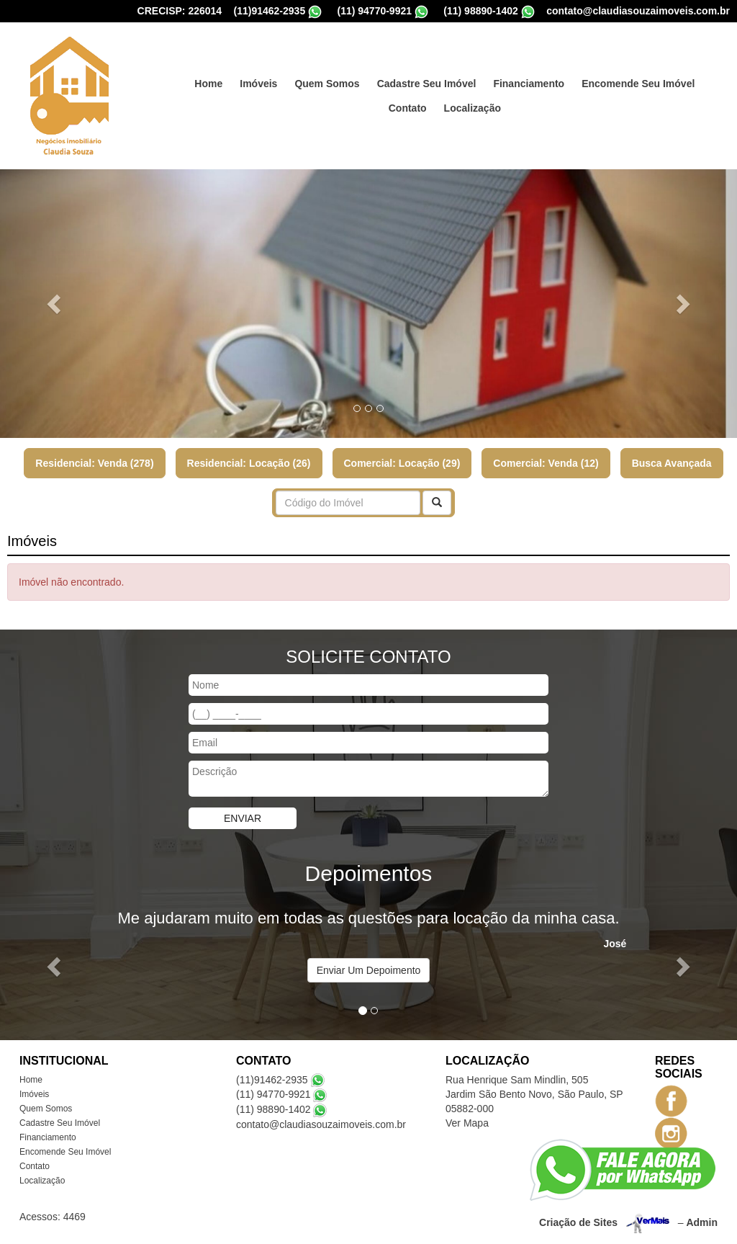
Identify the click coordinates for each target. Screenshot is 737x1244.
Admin (702, 1221)
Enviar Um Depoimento (369, 970)
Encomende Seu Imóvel (638, 83)
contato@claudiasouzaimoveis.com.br (638, 11)
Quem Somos (326, 83)
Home (208, 83)
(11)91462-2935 (270, 11)
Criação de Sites (578, 1221)
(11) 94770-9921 (374, 11)
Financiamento (528, 83)
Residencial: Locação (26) (249, 463)
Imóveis (258, 83)
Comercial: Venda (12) (545, 463)
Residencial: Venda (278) (94, 463)
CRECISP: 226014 (179, 11)
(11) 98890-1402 (480, 11)
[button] (55, 303)
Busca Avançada (672, 463)
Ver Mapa (467, 1123)
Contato (408, 108)
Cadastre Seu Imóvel (426, 83)
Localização (472, 108)
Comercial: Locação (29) (402, 463)
